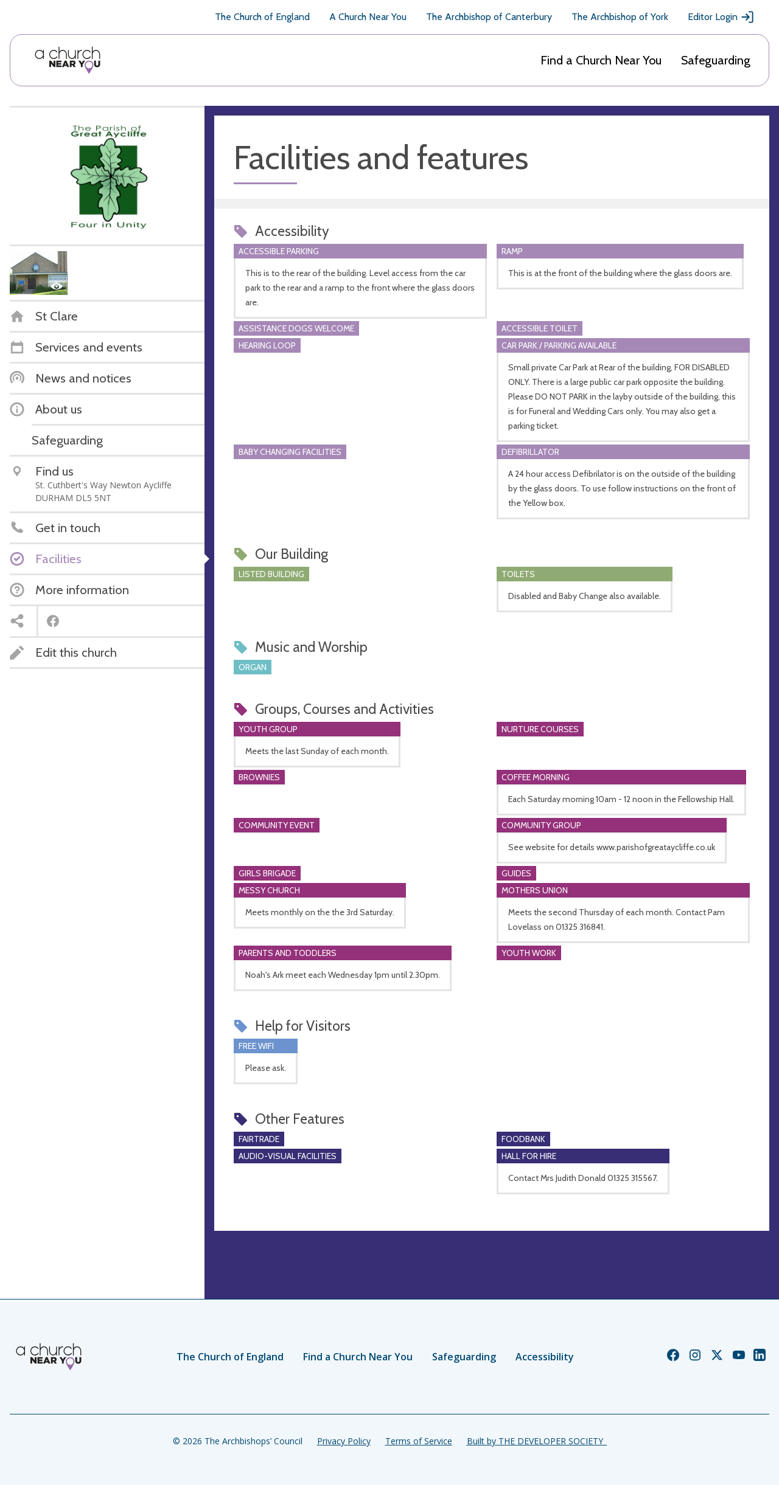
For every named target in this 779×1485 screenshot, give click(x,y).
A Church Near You (368, 16)
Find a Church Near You (601, 60)
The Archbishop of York (619, 16)
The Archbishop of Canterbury (489, 16)
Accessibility (544, 1356)
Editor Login (721, 17)
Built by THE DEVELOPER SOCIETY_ (537, 1441)
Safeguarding (715, 60)
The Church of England (262, 16)
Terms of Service (418, 1441)
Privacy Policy (344, 1441)
